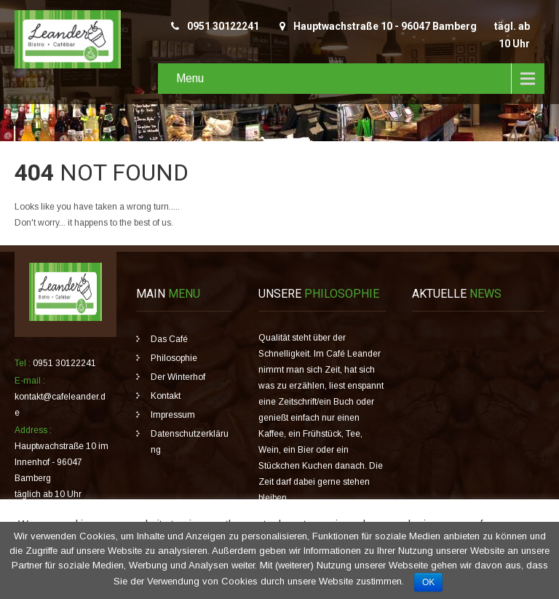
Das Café (169, 339)
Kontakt (166, 396)
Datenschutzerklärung (190, 442)
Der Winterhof (178, 377)
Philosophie (174, 358)
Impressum (173, 415)
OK (428, 582)
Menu (190, 78)
